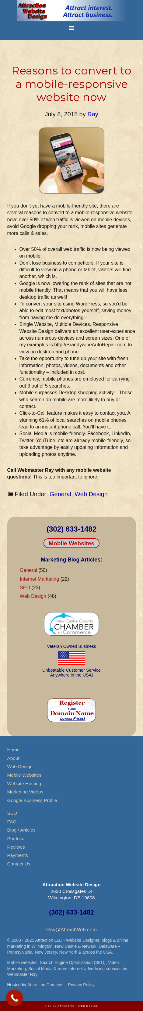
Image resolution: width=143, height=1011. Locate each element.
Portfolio (15, 838)
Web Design (91, 494)
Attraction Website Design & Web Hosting (71, 10)
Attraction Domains (45, 984)
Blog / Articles (21, 829)
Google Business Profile (32, 800)
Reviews (16, 847)
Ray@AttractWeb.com (71, 930)
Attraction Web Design (78, 1005)
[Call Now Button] (14, 998)
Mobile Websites (71, 543)
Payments (17, 855)
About (13, 758)
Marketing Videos (25, 791)
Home (13, 749)
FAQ (12, 821)
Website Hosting (24, 783)
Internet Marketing (39, 579)
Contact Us (18, 863)
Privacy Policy (81, 984)
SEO (25, 587)
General (60, 494)
